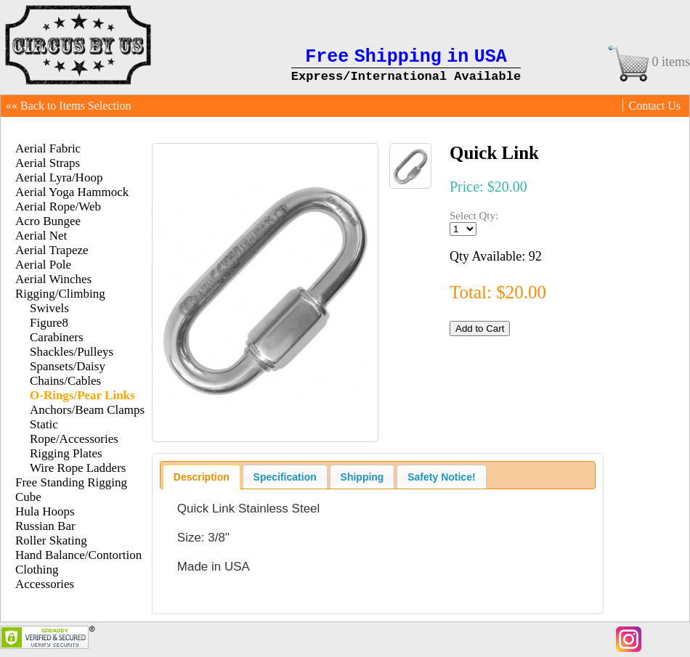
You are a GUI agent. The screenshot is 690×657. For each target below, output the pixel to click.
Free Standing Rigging (71, 482)
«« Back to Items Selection (68, 105)
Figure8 (49, 323)
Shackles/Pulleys (71, 352)
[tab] (201, 477)
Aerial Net (41, 235)
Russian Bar (45, 526)
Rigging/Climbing (60, 294)
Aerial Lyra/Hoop (58, 177)
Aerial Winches (53, 279)
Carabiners (57, 337)
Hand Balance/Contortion (78, 555)
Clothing (37, 569)
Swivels (49, 308)
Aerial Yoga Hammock (72, 192)
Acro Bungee (48, 221)
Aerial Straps (47, 163)
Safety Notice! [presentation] (441, 477)
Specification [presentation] (285, 477)
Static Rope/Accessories (74, 431)
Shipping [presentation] (362, 477)
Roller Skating (51, 540)
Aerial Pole (43, 265)
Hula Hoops (45, 511)
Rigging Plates (66, 453)
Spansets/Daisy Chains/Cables (67, 373)
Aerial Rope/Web (58, 206)
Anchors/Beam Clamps (87, 410)
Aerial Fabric (48, 148)
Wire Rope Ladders (78, 468)
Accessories (44, 584)
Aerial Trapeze (52, 250)
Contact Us (654, 105)
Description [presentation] (202, 477)
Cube (28, 497)
